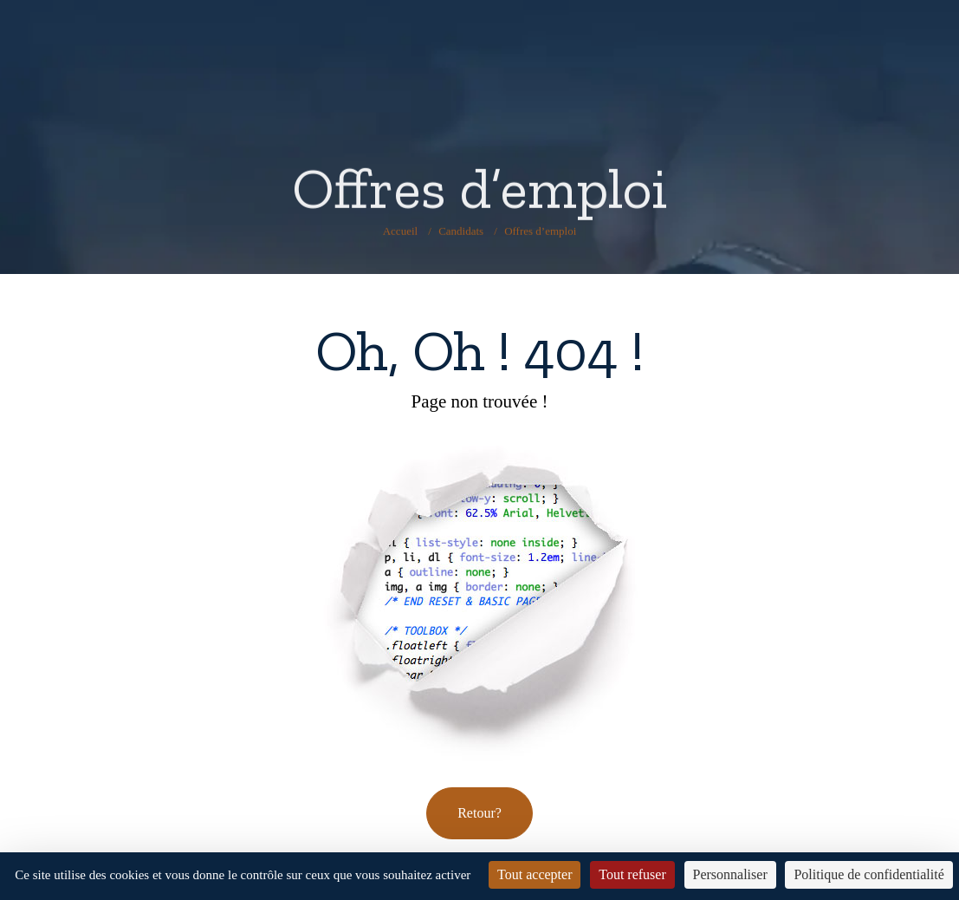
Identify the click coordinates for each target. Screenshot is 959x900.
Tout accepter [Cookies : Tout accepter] (534, 874)
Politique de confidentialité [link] (868, 874)
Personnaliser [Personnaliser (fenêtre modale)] (730, 874)
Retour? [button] (479, 812)
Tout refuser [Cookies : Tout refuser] (632, 874)
